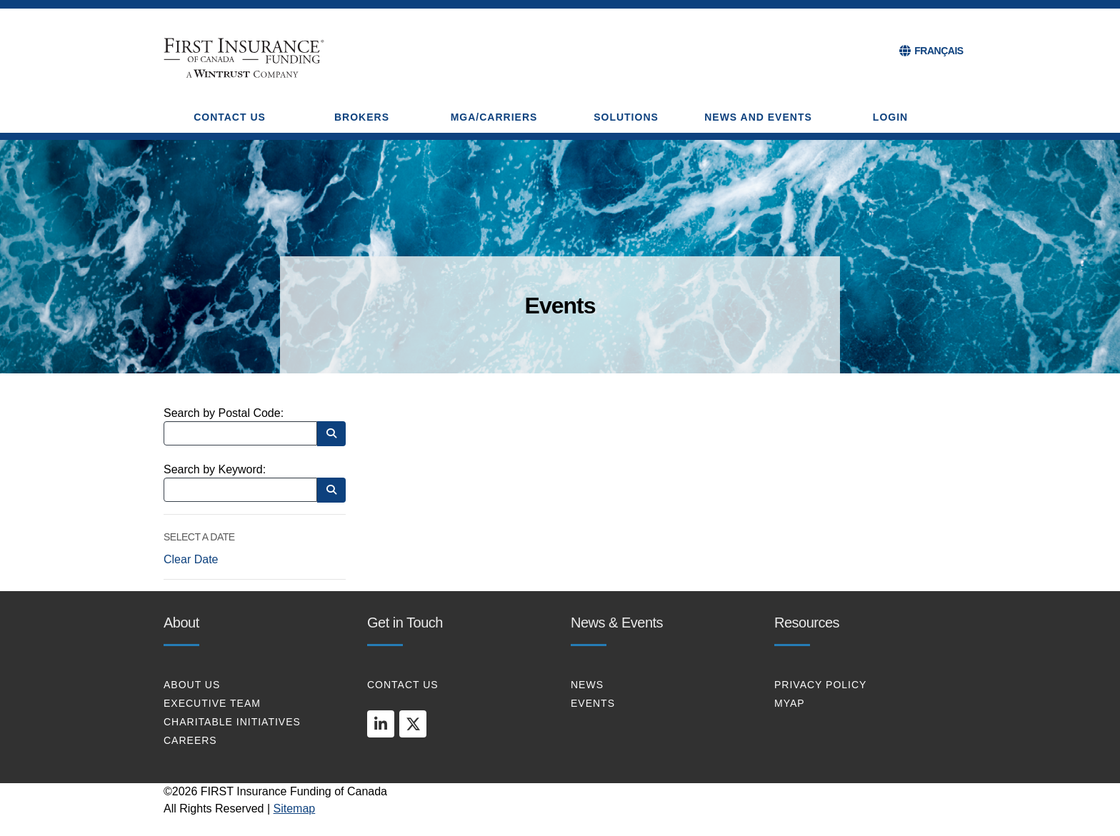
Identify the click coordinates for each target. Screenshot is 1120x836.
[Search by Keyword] (240, 490)
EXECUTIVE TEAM (212, 703)
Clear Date (191, 559)
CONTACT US (403, 684)
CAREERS (190, 740)
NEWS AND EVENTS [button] (758, 117)
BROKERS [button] (361, 117)
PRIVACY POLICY (820, 684)
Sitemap (295, 808)
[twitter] (412, 723)
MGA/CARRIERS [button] (494, 117)
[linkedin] (380, 723)
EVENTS (593, 703)
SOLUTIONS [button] (626, 117)
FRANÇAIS (938, 50)
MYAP (789, 703)
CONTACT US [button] (230, 117)
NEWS (587, 684)
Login (890, 117)
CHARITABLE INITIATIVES (232, 721)
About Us (192, 684)
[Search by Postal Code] (240, 433)
